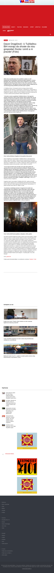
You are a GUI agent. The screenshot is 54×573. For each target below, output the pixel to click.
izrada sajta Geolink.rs (26, 568)
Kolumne (4, 517)
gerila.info (9, 256)
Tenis (3, 541)
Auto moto (4, 525)
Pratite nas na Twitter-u (6, 553)
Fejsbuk (31, 259)
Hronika (3, 510)
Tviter (35, 259)
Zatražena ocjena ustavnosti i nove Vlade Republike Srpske (11, 426)
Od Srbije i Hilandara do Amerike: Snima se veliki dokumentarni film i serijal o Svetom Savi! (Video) (11, 403)
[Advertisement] (27, 15)
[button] (13, 27)
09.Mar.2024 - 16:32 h (13, 40)
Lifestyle (3, 533)
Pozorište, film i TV (6, 519)
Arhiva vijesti (4, 555)
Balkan (3, 508)
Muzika (3, 521)
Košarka (3, 539)
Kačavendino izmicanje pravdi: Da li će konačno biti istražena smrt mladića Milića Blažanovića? (11, 411)
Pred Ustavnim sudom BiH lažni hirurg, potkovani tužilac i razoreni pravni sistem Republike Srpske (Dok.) (11, 395)
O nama (3, 548)
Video (3, 528)
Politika (3, 512)
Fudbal (3, 537)
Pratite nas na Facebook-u (7, 550)
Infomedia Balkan (9, 453)
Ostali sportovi (5, 543)
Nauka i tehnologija (6, 523)
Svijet (3, 506)
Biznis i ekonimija (5, 504)
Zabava (3, 535)
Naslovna (4, 502)
